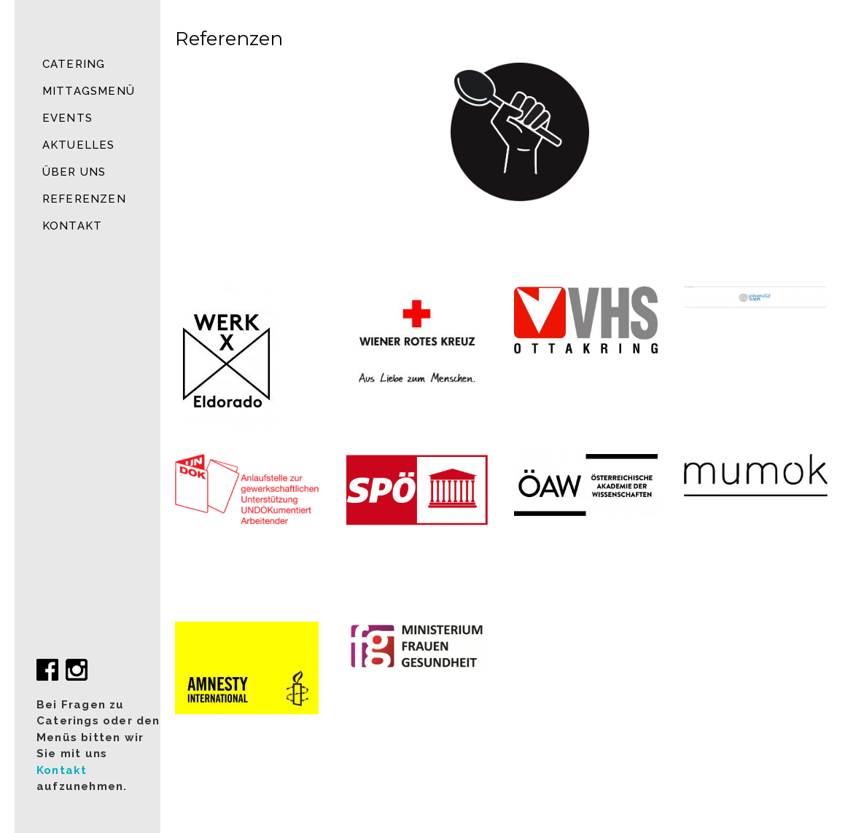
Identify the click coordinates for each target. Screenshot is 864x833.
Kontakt (72, 225)
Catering (74, 64)
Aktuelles (78, 145)
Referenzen (84, 199)
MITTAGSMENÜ (88, 91)
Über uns (74, 172)
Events (67, 118)
